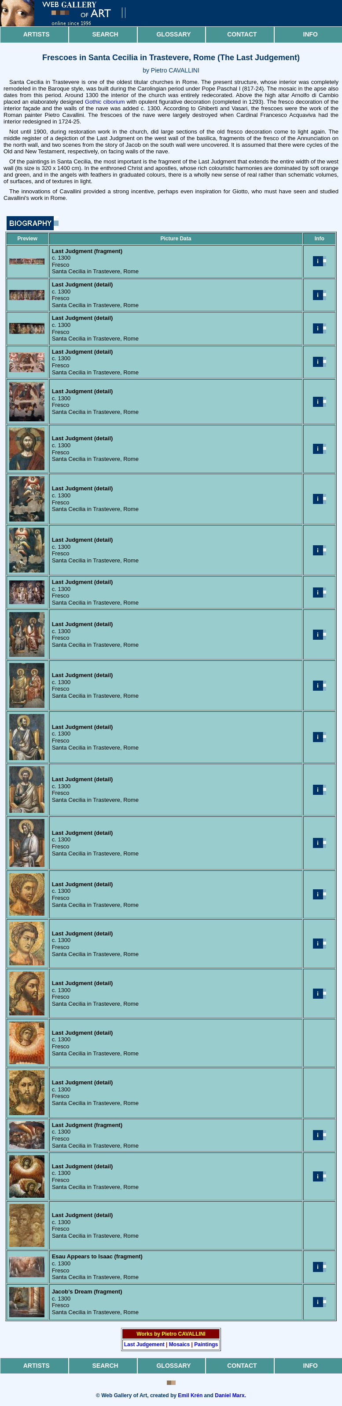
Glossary (173, 34)
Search (105, 34)
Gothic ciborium (105, 101)
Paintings (206, 1344)
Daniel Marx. (230, 1395)
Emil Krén (190, 1395)
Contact (242, 34)
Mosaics (179, 1344)
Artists (36, 34)
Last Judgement (144, 1344)
